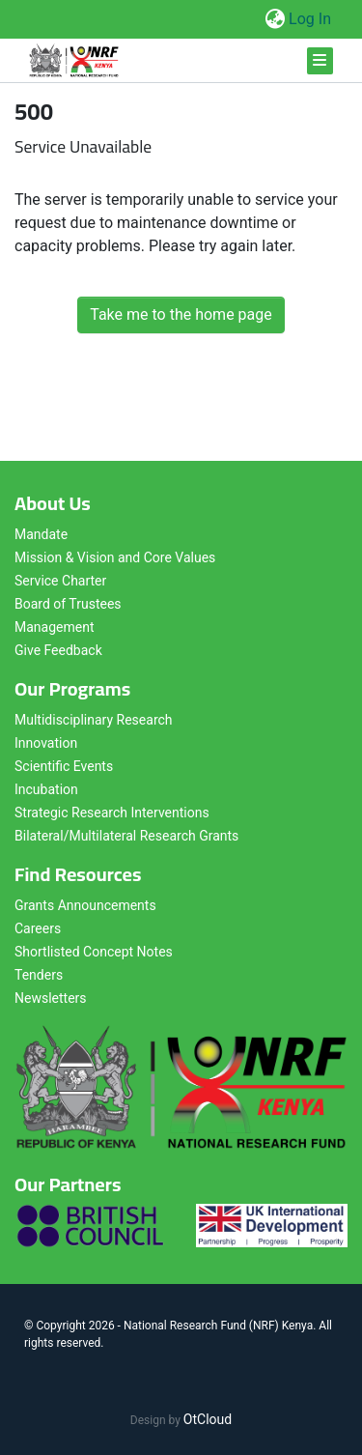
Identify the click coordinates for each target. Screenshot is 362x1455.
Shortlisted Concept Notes (93, 951)
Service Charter (60, 580)
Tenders (38, 975)
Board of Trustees (68, 604)
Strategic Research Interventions (111, 812)
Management (54, 627)
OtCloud (207, 1419)
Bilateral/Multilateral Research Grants (126, 835)
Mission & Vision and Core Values (114, 557)
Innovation (45, 743)
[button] (275, 19)
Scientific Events (63, 766)
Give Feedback (58, 650)
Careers (37, 928)
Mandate (41, 534)
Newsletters (50, 998)
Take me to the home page (181, 314)
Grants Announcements (85, 905)
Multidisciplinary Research (93, 720)
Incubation (46, 789)
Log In (311, 19)
